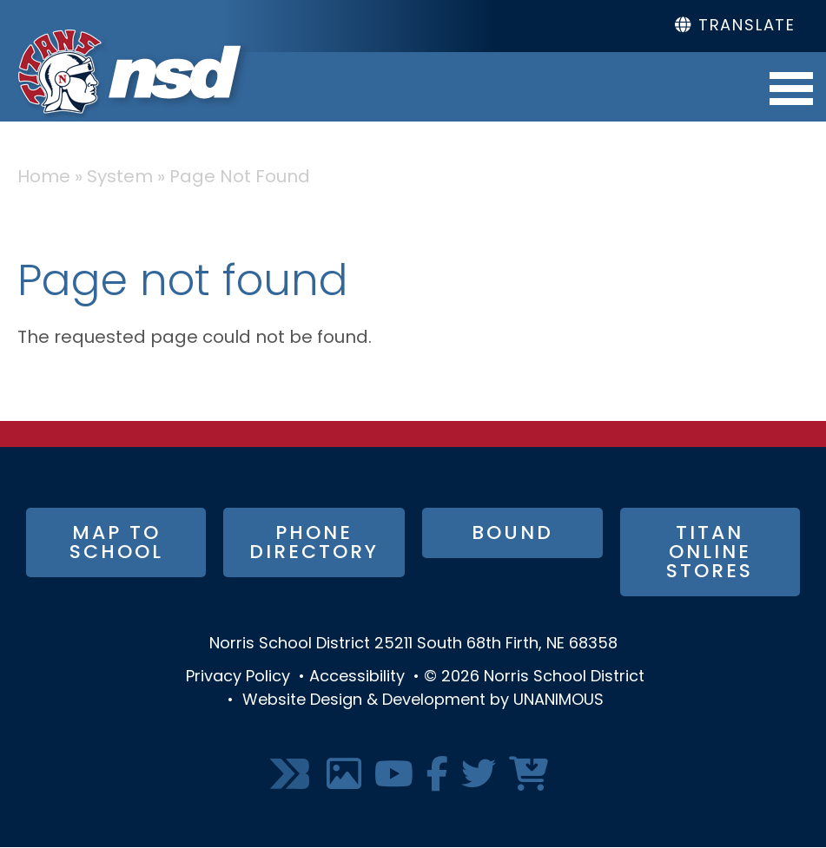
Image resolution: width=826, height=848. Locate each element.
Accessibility (357, 677)
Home (43, 178)
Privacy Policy (238, 677)
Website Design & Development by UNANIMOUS (423, 701)
